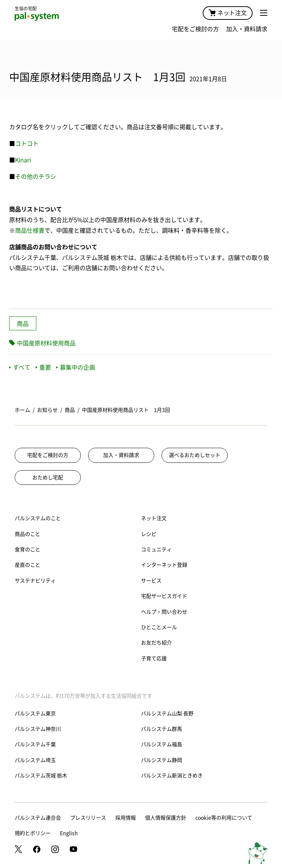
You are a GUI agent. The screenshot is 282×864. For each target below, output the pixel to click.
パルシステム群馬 (161, 729)
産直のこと (27, 564)
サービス (151, 580)
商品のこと (27, 534)
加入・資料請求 (246, 29)
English (69, 833)
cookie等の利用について (223, 817)
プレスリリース (88, 817)
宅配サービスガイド (164, 596)
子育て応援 (154, 658)
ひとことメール (159, 627)
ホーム (22, 410)
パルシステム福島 (161, 744)
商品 (23, 324)
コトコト (27, 143)
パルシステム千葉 (35, 744)
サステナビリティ (35, 580)
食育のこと (27, 549)
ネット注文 (228, 13)
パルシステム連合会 (38, 817)
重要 (43, 367)
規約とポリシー (33, 833)
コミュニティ (156, 549)
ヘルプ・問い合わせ (164, 611)
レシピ (148, 534)
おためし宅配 (47, 477)
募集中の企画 (75, 367)
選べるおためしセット (194, 455)
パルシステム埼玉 (35, 760)
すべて (19, 367)
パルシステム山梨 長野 (167, 713)
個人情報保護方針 (165, 817)
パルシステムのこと (38, 518)
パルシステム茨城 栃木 (41, 775)
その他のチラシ (35, 176)
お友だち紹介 (156, 642)
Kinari (23, 160)
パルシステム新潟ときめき (172, 775)
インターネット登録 (164, 564)
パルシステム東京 (35, 713)
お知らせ (47, 410)
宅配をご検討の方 (195, 29)
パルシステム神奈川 (38, 729)
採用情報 (125, 817)
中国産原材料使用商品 (46, 343)
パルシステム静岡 (161, 760)
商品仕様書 (29, 230)
